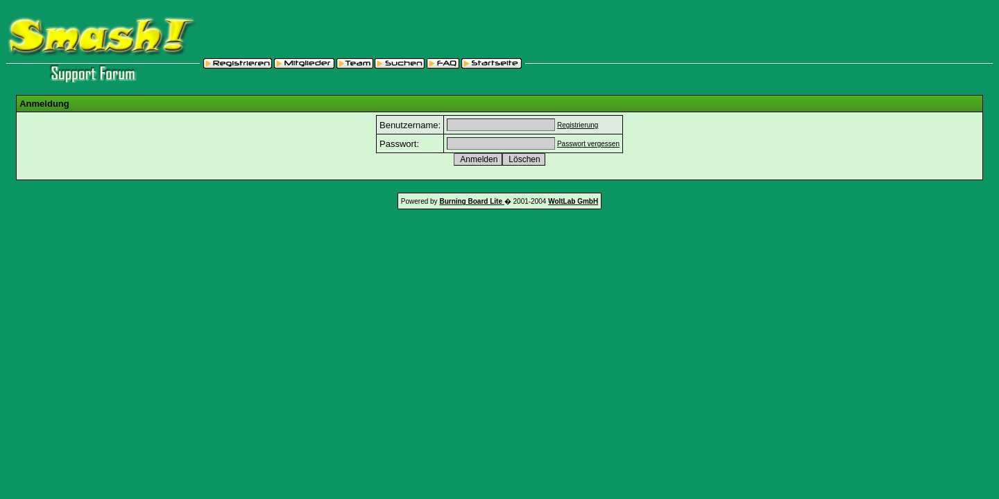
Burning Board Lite (471, 201)
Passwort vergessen (588, 144)
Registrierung (577, 125)
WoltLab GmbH (573, 201)
